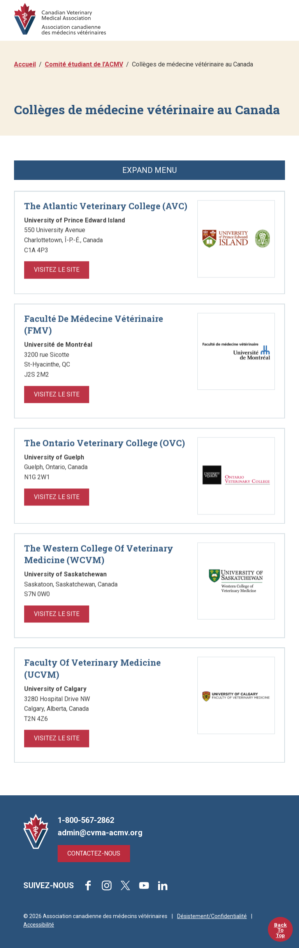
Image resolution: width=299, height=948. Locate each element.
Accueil (25, 64)
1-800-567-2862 (86, 820)
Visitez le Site (56, 292)
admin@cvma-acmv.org (100, 832)
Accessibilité (38, 925)
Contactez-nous (93, 853)
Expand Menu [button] (149, 170)
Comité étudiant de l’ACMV (84, 64)
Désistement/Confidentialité (212, 916)
